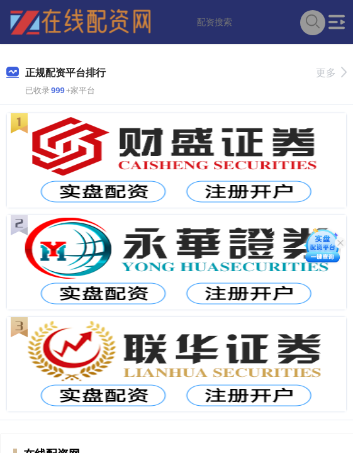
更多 (331, 72)
